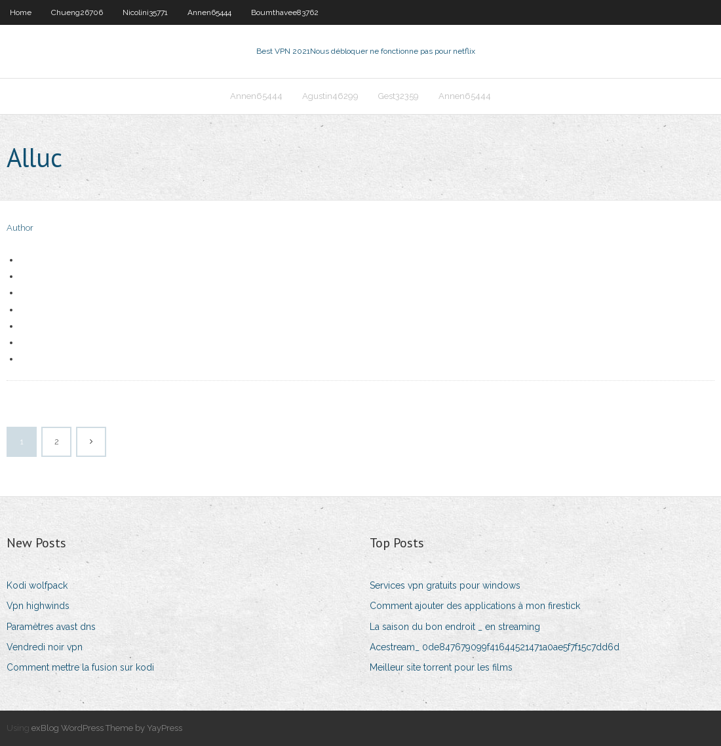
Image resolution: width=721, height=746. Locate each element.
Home (20, 12)
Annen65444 (209, 12)
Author (20, 228)
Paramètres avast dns (51, 626)
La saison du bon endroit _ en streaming (455, 626)
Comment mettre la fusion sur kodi (80, 667)
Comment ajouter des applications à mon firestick (475, 605)
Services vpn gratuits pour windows (445, 585)
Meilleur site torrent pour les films (441, 667)
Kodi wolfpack (37, 585)
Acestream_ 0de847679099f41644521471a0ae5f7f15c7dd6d (494, 647)
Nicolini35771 (145, 12)
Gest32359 (398, 96)
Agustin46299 (330, 96)
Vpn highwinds (38, 605)
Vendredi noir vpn (45, 647)
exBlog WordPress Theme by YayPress (106, 728)
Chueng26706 (77, 12)
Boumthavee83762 (285, 12)
